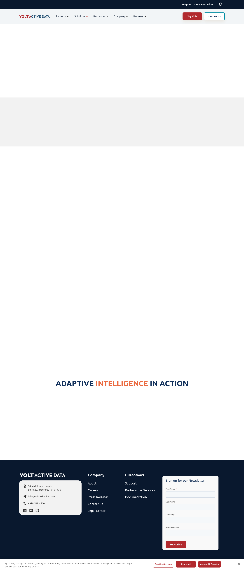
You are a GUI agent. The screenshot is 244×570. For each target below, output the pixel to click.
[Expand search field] (220, 4)
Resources (101, 16)
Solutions (81, 16)
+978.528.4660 (36, 503)
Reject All (185, 564)
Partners (140, 16)
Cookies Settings (163, 564)
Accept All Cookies (209, 564)
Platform (63, 16)
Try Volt (192, 16)
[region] (122, 564)
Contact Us (214, 16)
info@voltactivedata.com (42, 496)
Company (121, 16)
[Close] (239, 564)
